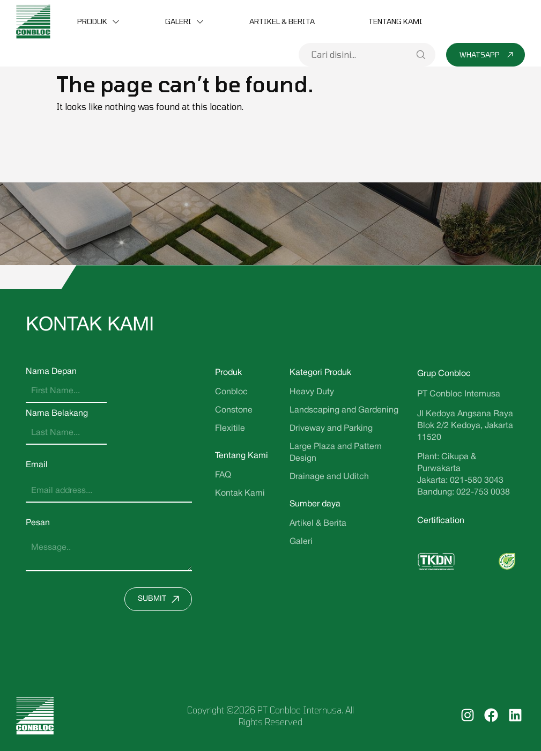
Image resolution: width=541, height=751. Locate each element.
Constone (234, 410)
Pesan (38, 523)
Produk (92, 21)
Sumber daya (315, 504)
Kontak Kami (240, 493)
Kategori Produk (320, 373)
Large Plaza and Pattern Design (336, 452)
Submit (161, 599)
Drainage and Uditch (329, 477)
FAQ (223, 475)
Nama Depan (51, 372)
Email (37, 465)
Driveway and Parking (331, 428)
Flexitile (230, 428)
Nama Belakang (57, 413)
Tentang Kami (395, 21)
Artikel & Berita (282, 21)
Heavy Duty (312, 392)
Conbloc (231, 392)
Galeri (178, 21)
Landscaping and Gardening (344, 410)
